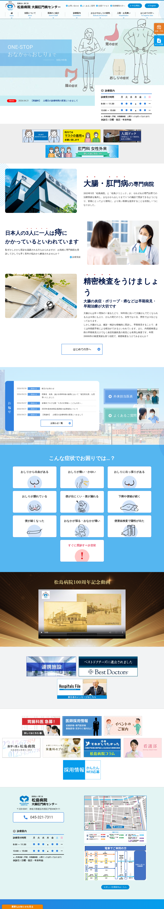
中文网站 (135, 6)
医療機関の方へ (117, 6)
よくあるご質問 (87, 6)
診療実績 (75, 257)
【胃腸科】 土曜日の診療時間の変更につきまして (54, 100)
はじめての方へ (86, 349)
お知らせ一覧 (60, 423)
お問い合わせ (72, 6)
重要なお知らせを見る (22, 906)
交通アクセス (102, 6)
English (152, 6)
